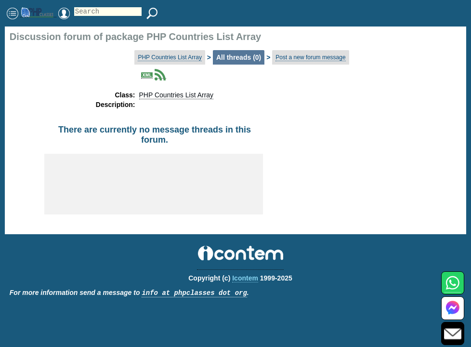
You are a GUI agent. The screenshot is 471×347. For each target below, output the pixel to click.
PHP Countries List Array (170, 57)
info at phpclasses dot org (194, 293)
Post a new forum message (310, 57)
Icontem (245, 278)
